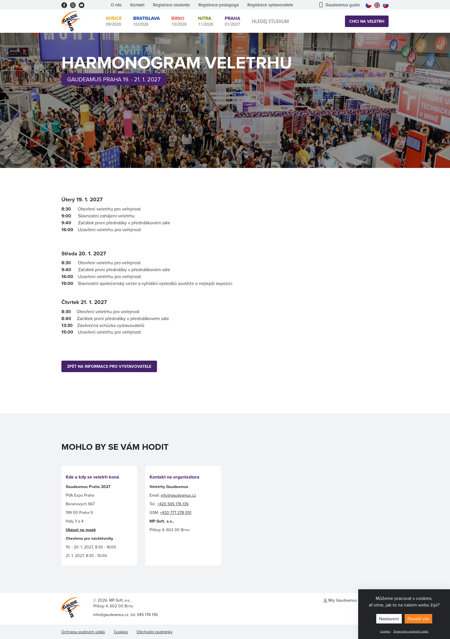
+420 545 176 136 (173, 504)
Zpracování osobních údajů (410, 631)
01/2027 (232, 21)
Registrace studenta (171, 5)
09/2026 (114, 21)
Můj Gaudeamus (340, 600)
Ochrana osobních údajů (83, 632)
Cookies (385, 631)
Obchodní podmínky (154, 632)
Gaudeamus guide (339, 5)
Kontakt (137, 5)
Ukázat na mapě (81, 530)
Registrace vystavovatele (270, 5)
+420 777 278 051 (175, 512)
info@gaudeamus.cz (178, 495)
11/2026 (205, 21)
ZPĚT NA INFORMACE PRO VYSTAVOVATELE (109, 366)
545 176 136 (147, 614)
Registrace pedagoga (218, 5)
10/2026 (146, 21)
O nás (116, 5)
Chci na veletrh (366, 21)
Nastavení (389, 618)
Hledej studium (270, 21)
